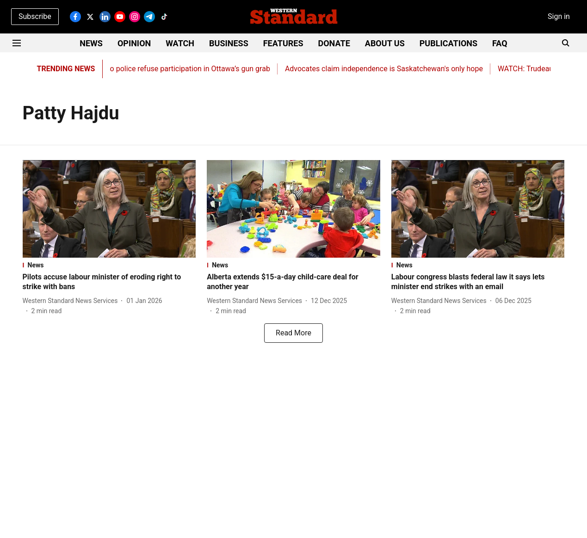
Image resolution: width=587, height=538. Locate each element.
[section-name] (109, 265)
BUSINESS (228, 43)
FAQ (499, 43)
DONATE (334, 43)
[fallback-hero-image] (109, 209)
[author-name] (72, 301)
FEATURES (283, 43)
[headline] (109, 282)
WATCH (180, 43)
